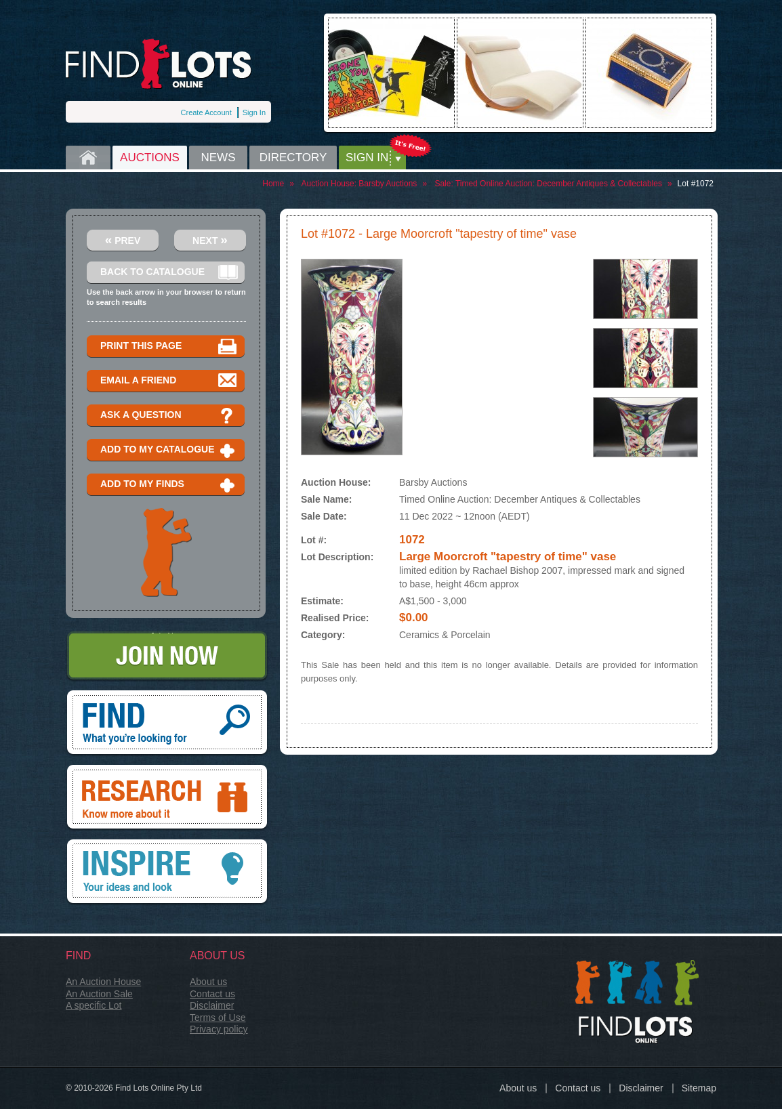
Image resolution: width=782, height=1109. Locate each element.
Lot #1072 (696, 183)
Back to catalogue (169, 272)
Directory (293, 157)
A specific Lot (94, 1005)
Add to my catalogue (169, 450)
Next (210, 239)
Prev (123, 239)
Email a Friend (169, 381)
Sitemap (699, 1088)
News (218, 157)
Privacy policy (219, 1029)
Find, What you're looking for (167, 723)
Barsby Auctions (387, 183)
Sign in (367, 157)
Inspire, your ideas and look (167, 872)
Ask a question (169, 415)
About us (208, 981)
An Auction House (103, 981)
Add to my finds (169, 485)
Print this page (169, 346)
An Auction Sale (99, 993)
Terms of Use (217, 1017)
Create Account (206, 112)
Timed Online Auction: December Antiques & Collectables (558, 183)
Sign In (254, 112)
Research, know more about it (167, 798)
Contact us (212, 993)
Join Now (167, 656)
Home (88, 157)
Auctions (150, 157)
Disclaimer (212, 1005)
